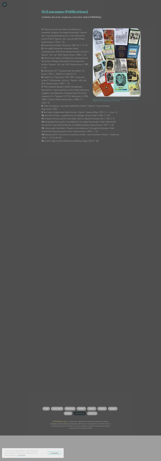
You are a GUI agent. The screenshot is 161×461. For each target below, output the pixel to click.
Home (46, 409)
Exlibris (68, 413)
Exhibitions (70, 409)
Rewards (81, 409)
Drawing (113, 409)
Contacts (92, 413)
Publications (79, 413)
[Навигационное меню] (4, 4)
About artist (57, 409)
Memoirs (91, 409)
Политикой (21, 455)
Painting (102, 409)
